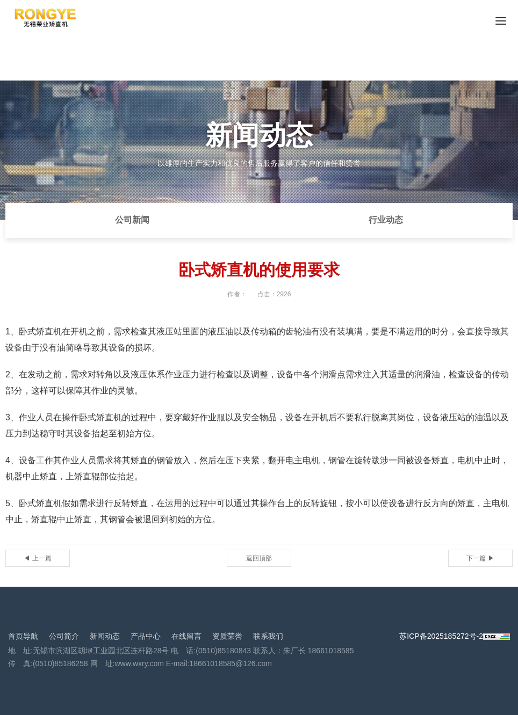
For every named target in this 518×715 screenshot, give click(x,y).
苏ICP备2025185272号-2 (441, 636)
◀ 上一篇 (37, 558)
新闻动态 (105, 636)
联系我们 (268, 636)
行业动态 (386, 219)
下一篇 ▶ (480, 558)
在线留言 (186, 636)
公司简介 (64, 636)
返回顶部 (259, 558)
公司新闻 (132, 219)
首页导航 (23, 636)
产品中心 (146, 636)
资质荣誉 (227, 636)
